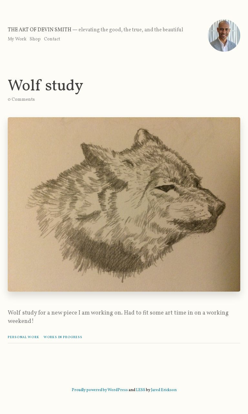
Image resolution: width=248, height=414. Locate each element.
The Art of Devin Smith (39, 30)
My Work (17, 39)
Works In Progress (63, 337)
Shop (35, 39)
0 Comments (21, 100)
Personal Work (23, 337)
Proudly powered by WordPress (100, 390)
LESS (140, 390)
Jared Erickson (164, 390)
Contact (52, 39)
